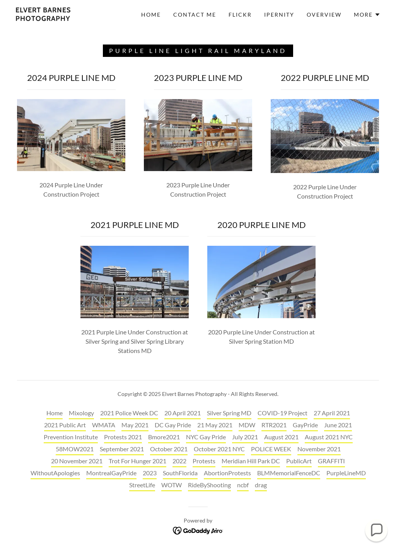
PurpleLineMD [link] (346, 472)
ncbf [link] (243, 484)
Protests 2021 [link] (123, 436)
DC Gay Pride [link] (173, 424)
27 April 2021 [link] (332, 412)
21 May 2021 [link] (214, 424)
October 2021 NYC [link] (219, 448)
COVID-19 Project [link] (282, 412)
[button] (367, 14)
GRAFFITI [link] (331, 460)
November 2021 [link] (319, 448)
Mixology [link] (81, 412)
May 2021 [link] (134, 424)
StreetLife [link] (142, 484)
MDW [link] (247, 424)
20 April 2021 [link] (182, 412)
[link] (64, 18)
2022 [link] (179, 460)
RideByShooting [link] (209, 484)
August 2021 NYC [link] (329, 436)
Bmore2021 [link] (164, 436)
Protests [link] (204, 460)
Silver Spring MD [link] (229, 412)
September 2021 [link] (122, 448)
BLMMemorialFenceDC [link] (288, 472)
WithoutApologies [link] (55, 472)
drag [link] (261, 484)
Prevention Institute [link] (71, 436)
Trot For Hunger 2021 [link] (137, 460)
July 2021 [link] (245, 436)
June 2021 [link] (338, 424)
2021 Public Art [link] (65, 424)
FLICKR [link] (240, 14)
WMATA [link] (103, 424)
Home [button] (54, 412)
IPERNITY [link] (279, 14)
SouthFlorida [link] (180, 472)
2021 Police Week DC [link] (129, 412)
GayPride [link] (305, 424)
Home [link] (151, 14)
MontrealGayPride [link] (111, 472)
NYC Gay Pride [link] (206, 436)
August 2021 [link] (281, 436)
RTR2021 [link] (274, 424)
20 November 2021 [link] (76, 460)
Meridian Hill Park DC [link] (251, 460)
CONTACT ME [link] (194, 14)
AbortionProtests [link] (227, 472)
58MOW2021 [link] (75, 448)
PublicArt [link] (299, 460)
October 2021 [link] (169, 448)
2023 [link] (150, 472)
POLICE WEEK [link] (271, 448)
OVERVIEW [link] (324, 14)
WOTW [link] (171, 484)
